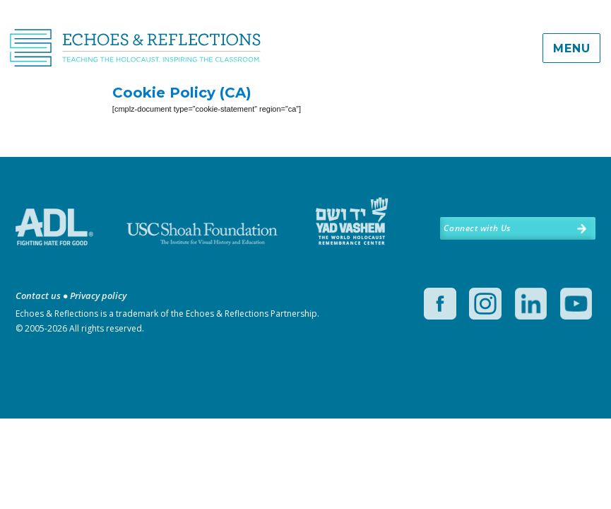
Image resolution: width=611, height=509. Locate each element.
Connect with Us (477, 228)
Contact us (38, 295)
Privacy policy (98, 295)
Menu (571, 48)
